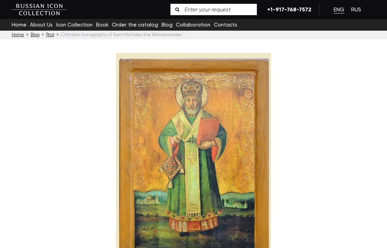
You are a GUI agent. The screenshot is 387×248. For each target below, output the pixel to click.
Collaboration (193, 25)
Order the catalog (135, 25)
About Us (41, 25)
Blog (166, 25)
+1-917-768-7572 (288, 9)
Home (19, 25)
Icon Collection (74, 25)
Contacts (225, 25)
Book (102, 25)
